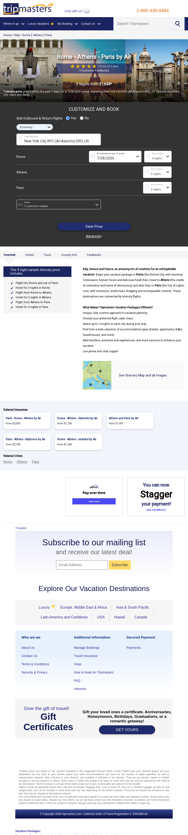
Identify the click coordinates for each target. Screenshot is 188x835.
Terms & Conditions (35, 664)
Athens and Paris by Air (123, 418)
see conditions (156, 510)
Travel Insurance (86, 656)
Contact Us (29, 656)
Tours (47, 255)
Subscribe (120, 565)
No (84, 118)
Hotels (29, 255)
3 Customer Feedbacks (94, 70)
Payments (133, 647)
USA (101, 617)
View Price (94, 226)
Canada (140, 617)
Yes (71, 118)
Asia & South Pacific (132, 607)
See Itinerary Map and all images (143, 375)
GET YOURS (127, 730)
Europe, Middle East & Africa (83, 607)
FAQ (77, 680)
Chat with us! (76, 11)
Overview (9, 255)
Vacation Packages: (28, 831)
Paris (49, 35)
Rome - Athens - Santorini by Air (77, 418)
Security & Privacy (34, 672)
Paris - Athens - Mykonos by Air (25, 439)
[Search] (142, 23)
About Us (28, 647)
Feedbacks (94, 255)
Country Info (69, 255)
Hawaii (119, 617)
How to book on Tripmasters (94, 672)
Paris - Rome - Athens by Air (23, 418)
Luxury (45, 607)
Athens (38, 35)
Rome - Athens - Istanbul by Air (76, 439)
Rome (26, 35)
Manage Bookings (86, 647)
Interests (80, 689)
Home (7, 35)
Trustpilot (20, 528)
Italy (17, 35)
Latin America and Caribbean (64, 617)
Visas (78, 664)
